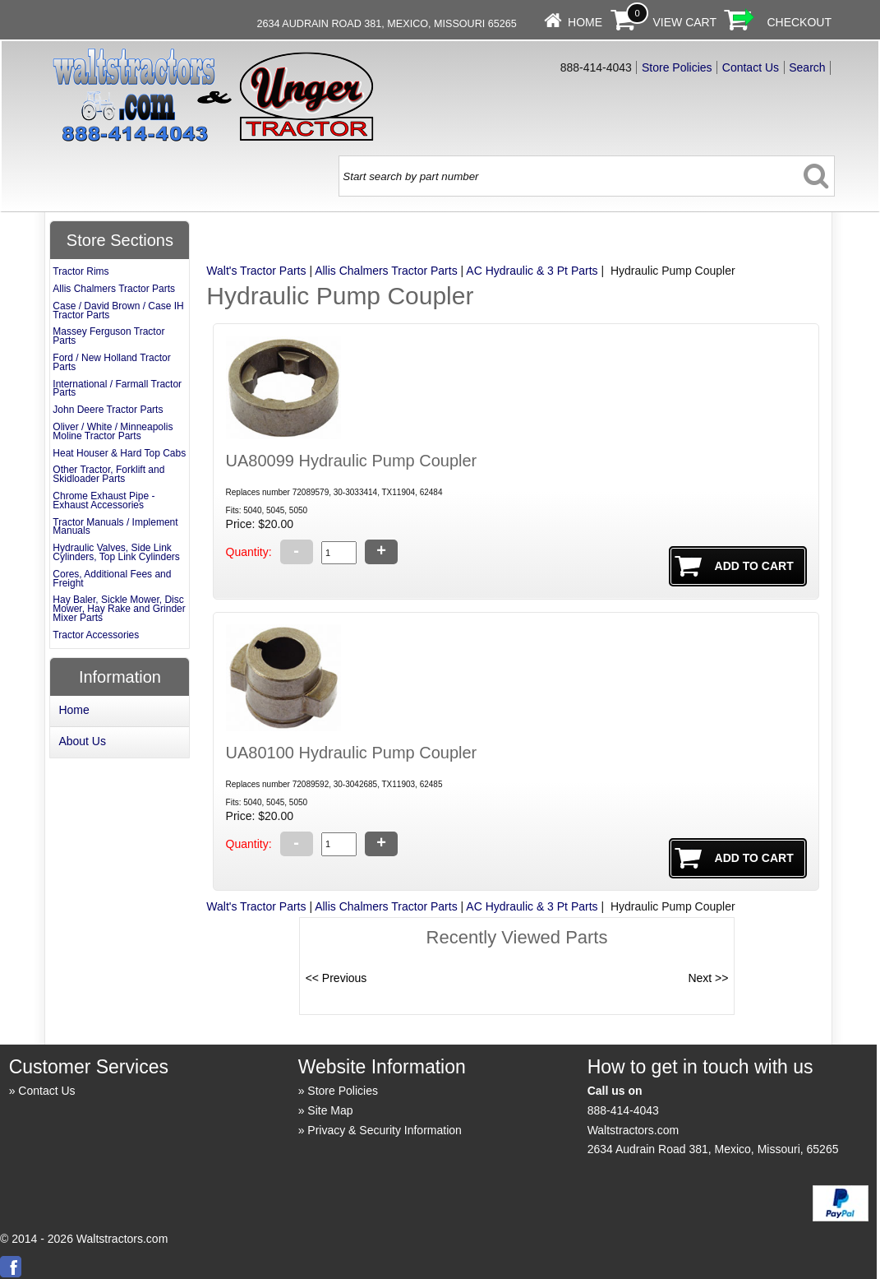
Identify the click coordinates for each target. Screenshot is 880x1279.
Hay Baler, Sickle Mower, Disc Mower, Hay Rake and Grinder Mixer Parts (119, 608)
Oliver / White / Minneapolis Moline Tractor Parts (113, 431)
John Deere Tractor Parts (108, 409)
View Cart (684, 22)
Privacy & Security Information (384, 1130)
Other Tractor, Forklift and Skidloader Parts (108, 474)
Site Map (329, 1110)
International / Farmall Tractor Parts (117, 388)
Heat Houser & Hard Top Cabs (119, 453)
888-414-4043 (623, 1110)
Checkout (799, 22)
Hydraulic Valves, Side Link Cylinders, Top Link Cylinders (116, 552)
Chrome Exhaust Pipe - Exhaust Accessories (103, 500)
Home (585, 22)
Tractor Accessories (96, 635)
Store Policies (677, 67)
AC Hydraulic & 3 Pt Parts (531, 270)
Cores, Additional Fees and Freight (112, 578)
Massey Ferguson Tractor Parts (108, 336)
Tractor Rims (80, 271)
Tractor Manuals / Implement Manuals (115, 527)
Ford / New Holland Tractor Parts (111, 362)
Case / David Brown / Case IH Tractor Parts (118, 310)
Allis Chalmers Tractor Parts (386, 270)
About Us (82, 741)
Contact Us (750, 67)
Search (807, 67)
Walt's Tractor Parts (256, 270)
